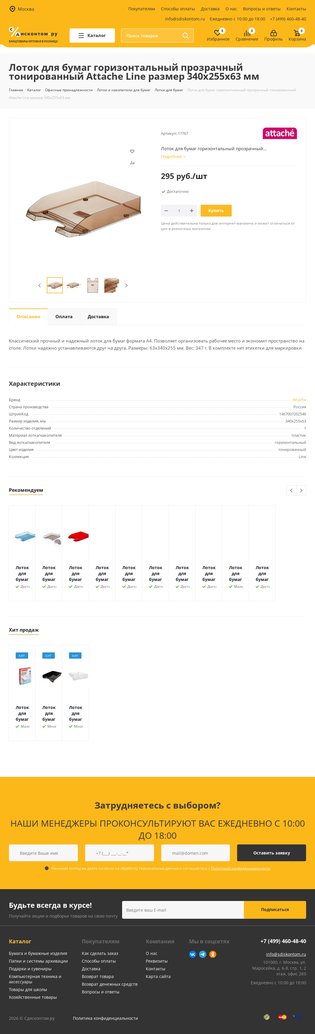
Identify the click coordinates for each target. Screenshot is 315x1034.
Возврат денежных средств (109, 984)
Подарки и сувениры (30, 968)
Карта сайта (158, 976)
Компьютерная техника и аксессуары (35, 979)
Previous (40, 285)
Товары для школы (28, 989)
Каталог (20, 941)
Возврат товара (98, 976)
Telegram (202, 954)
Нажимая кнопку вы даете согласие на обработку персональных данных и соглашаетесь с (161, 868)
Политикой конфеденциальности (240, 868)
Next (126, 285)
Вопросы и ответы (262, 9)
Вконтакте (192, 954)
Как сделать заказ (100, 953)
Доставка (210, 9)
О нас (231, 9)
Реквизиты (157, 961)
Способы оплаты (178, 9)
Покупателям (141, 9)
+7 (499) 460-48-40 (288, 19)
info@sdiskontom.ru (185, 19)
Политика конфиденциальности (105, 1018)
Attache (299, 399)
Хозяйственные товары (33, 997)
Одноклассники (212, 954)
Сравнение (247, 39)
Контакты (296, 9)
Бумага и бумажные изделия (38, 953)
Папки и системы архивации (38, 961)
